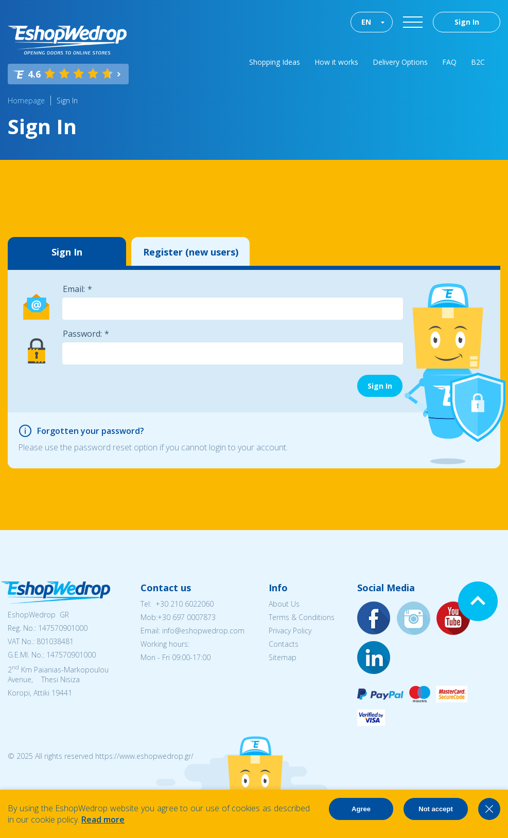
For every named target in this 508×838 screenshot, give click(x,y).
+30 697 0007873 (186, 617)
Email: (74, 289)
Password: (82, 333)
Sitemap (282, 657)
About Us (284, 604)
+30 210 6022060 (184, 604)
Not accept (435, 809)
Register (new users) (190, 252)
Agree (361, 809)
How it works (336, 62)
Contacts (284, 644)
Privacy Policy (290, 630)
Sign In (466, 22)
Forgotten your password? (90, 430)
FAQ (449, 62)
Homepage (26, 100)
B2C (478, 62)
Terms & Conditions (302, 617)
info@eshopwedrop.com (203, 630)
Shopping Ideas (274, 62)
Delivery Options (400, 62)
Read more (103, 819)
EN (366, 22)
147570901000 (62, 628)
